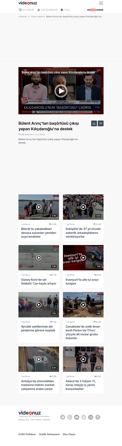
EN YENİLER (28, 10)
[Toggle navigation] (101, 3)
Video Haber (37, 16)
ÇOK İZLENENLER (49, 10)
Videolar (22, 16)
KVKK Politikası (27, 434)
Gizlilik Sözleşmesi (49, 434)
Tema (67, 10)
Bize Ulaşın (69, 434)
